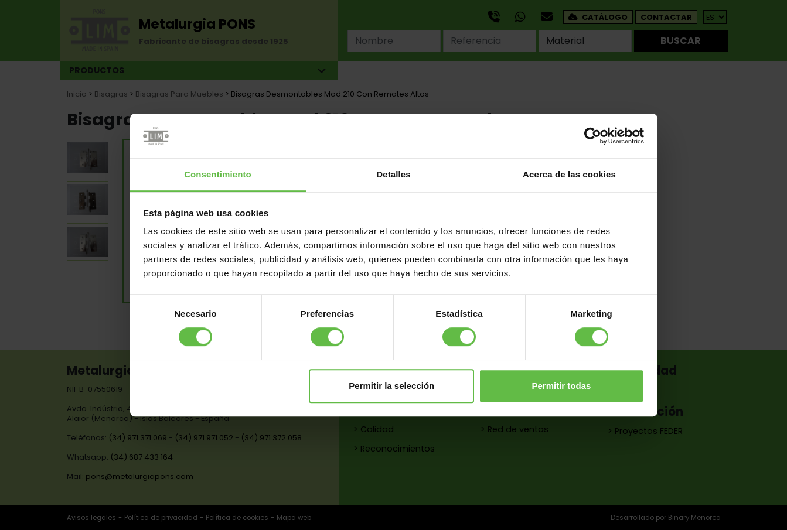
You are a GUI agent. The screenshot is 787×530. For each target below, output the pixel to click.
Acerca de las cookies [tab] (569, 175)
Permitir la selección (391, 386)
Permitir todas (561, 386)
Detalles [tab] (393, 175)
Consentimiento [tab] (217, 175)
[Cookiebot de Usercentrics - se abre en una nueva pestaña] (592, 136)
